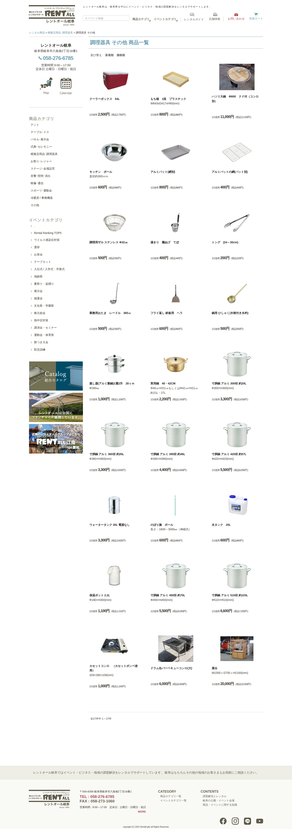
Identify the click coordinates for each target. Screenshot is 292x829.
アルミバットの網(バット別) (230, 171)
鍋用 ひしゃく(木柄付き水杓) (230, 313)
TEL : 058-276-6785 (97, 796)
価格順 (121, 55)
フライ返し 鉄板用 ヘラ (166, 313)
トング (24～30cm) (225, 242)
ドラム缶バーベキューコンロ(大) (171, 668)
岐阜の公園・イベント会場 (218, 800)
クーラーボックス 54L (104, 99)
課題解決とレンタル (215, 796)
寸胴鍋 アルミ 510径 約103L (230, 595)
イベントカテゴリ (165, 19)
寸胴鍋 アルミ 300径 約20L (229, 383)
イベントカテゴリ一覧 (173, 800)
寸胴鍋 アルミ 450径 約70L (167, 595)
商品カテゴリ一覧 (170, 796)
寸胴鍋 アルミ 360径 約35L (106, 454)
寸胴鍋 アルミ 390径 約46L (167, 454)
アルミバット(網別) (162, 171)
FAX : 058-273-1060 (97, 801)
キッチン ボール (100, 171)
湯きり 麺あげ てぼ (164, 242)
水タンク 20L (221, 524)
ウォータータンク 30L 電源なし (109, 524)
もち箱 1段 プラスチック (168, 99)
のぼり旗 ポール (161, 524)
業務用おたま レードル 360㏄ (110, 313)
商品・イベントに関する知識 (220, 804)
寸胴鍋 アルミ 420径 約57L (229, 454)
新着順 (109, 55)
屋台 (214, 668)
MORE (142, 811)
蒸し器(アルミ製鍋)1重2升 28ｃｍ (111, 383)
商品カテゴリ (140, 19)
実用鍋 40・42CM (162, 383)
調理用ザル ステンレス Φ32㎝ (108, 242)
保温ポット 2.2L (99, 595)
